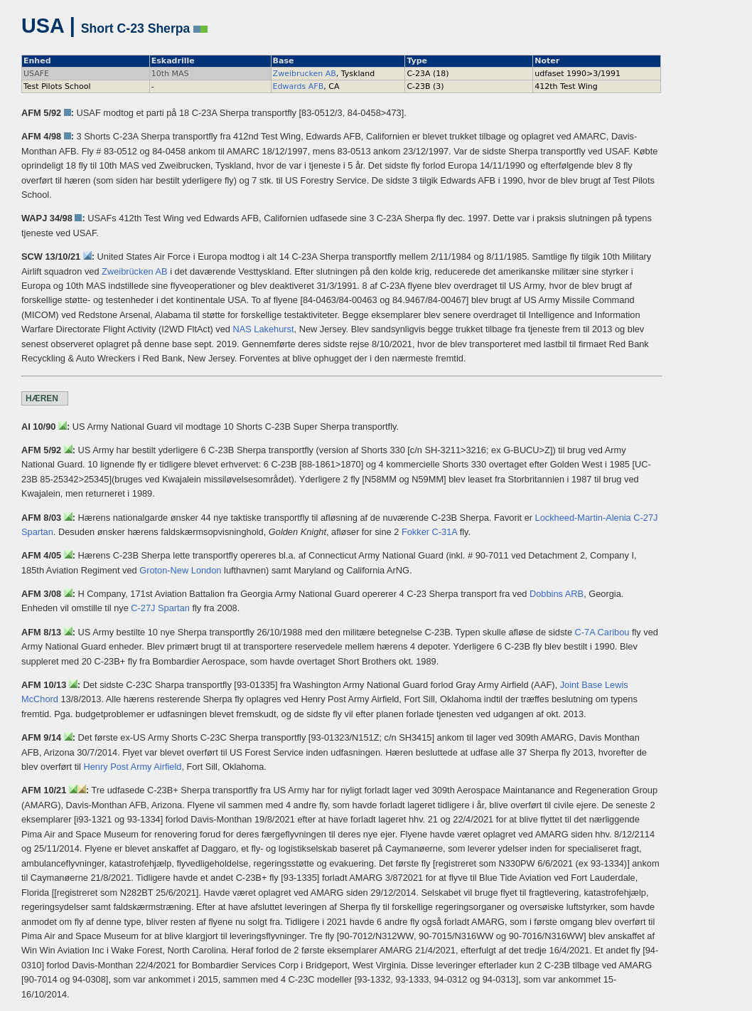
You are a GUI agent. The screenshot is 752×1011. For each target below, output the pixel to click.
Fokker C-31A (429, 531)
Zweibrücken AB (134, 271)
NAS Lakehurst (263, 329)
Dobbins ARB (557, 593)
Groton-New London (180, 570)
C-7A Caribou (602, 632)
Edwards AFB (298, 86)
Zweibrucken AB (304, 73)
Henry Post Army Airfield (132, 766)
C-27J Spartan (160, 608)
